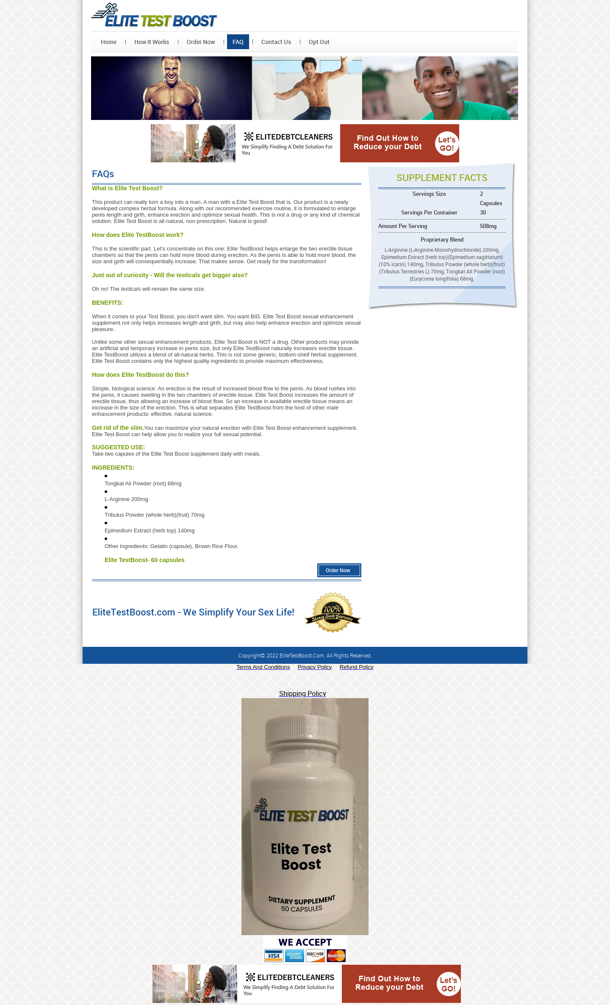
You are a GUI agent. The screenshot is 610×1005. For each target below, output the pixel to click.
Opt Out (319, 42)
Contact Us (276, 42)
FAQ (238, 42)
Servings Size (459, 198)
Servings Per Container (453, 212)
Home (108, 42)
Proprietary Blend (442, 239)
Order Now (201, 42)
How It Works (151, 42)
